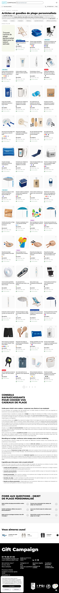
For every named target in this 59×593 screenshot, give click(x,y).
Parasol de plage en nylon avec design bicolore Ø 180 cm (22, 313)
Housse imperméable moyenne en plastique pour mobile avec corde (50, 343)
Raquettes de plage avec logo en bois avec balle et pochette (36, 253)
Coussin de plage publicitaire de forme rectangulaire (7, 163)
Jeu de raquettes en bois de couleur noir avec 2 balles (8, 372)
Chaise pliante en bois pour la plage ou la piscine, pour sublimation (36, 313)
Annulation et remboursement (7, 575)
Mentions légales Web (38, 563)
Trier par (5, 20)
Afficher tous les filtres (51, 20)
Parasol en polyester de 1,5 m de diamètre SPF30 (22, 223)
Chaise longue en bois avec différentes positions (22, 42)
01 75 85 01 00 (8, 557)
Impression (20, 20)
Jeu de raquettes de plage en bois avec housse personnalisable (36, 133)
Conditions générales (48, 563)
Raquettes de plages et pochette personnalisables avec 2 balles (22, 343)
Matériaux (29, 20)
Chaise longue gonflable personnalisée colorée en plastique (36, 43)
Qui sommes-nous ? (8, 563)
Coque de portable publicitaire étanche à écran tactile (7, 103)
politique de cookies (9, 583)
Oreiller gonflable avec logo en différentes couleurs (36, 342)
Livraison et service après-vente (10, 572)
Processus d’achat (7, 570)
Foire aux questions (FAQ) (26, 567)
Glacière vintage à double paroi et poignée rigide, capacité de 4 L (50, 163)
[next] (58, 535)
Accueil (3, 10)
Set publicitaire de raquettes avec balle (49, 132)
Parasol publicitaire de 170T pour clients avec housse (50, 312)
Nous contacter (6, 566)
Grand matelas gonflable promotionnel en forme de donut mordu (8, 283)
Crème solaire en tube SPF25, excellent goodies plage (22, 73)
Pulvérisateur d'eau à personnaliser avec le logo (36, 72)
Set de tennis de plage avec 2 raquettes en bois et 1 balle (8, 133)
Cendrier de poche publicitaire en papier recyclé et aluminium (49, 103)
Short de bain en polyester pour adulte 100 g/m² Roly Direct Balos (8, 343)
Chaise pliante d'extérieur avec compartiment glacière (50, 283)
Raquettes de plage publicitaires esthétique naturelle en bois (21, 133)
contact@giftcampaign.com (10, 558)
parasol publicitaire (50, 416)
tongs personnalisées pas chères (40, 415)
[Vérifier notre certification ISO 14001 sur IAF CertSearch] (48, 586)
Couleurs (12, 20)
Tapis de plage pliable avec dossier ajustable (36, 162)
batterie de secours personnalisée (49, 421)
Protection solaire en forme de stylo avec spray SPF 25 (8, 312)
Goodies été (8, 10)
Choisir (7, 589)
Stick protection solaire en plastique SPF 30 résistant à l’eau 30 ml (36, 373)
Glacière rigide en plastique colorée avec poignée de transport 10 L (22, 193)
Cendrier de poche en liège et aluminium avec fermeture (8, 223)
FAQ (56, 6)
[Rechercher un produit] (30, 2)
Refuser (16, 589)
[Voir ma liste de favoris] (56, 2)
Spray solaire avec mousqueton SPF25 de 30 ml (36, 283)
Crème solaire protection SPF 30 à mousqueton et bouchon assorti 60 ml (8, 73)
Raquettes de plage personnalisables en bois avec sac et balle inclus (50, 253)
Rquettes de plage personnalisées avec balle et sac (8, 253)
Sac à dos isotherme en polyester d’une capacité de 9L (22, 373)
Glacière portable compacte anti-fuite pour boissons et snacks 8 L (50, 373)
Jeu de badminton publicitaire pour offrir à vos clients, (22, 283)
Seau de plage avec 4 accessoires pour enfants (22, 252)
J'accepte (11, 586)
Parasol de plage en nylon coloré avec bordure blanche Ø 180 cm (8, 193)
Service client (6, 565)
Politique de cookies (36, 567)
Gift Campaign (20, 549)
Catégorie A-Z (24, 563)
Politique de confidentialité (49, 567)
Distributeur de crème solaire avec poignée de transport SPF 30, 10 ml (49, 193)
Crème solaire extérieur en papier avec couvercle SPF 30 (36, 193)
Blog (21, 565)
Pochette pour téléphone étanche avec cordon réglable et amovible (22, 103)
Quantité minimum (39, 20)
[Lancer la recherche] (17, 2)
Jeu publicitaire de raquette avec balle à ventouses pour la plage (35, 103)
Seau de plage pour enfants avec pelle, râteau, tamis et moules (36, 223)
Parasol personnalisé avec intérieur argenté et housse (50, 223)
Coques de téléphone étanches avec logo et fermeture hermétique (49, 73)
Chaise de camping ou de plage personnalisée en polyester (50, 43)
